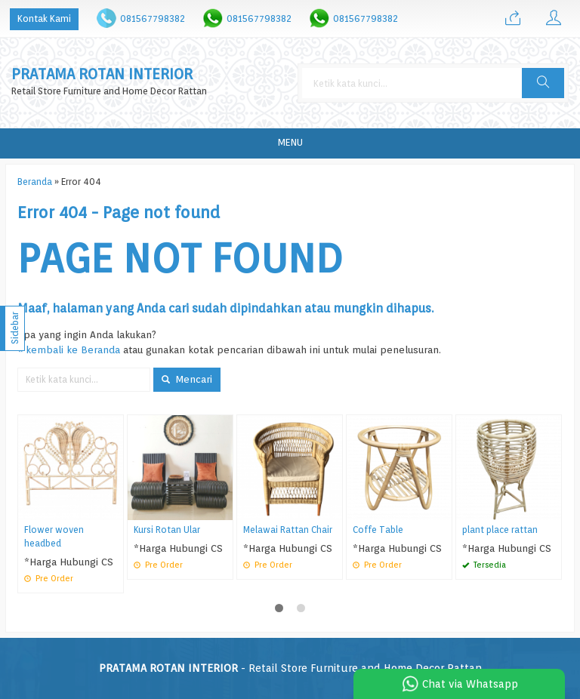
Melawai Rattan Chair (287, 530)
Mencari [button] (187, 379)
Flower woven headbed (54, 537)
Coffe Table (378, 530)
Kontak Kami (44, 18)
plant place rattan (500, 530)
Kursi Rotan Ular (167, 530)
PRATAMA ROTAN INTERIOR (102, 74)
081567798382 (152, 18)
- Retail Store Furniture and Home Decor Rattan (290, 668)
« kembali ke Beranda (68, 349)
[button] (543, 83)
